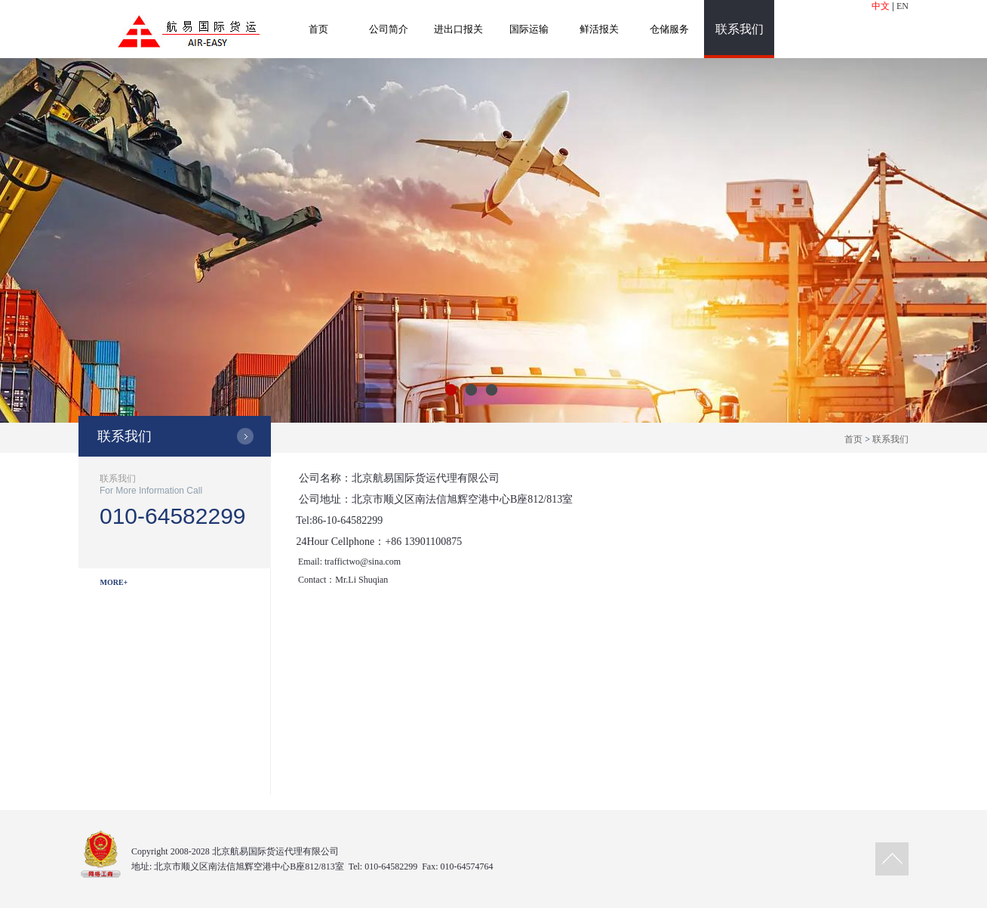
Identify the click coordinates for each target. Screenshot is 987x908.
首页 (318, 29)
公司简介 (388, 29)
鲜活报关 (599, 29)
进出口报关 (458, 29)
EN (902, 6)
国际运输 (529, 29)
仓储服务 (669, 29)
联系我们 (739, 29)
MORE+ (114, 582)
